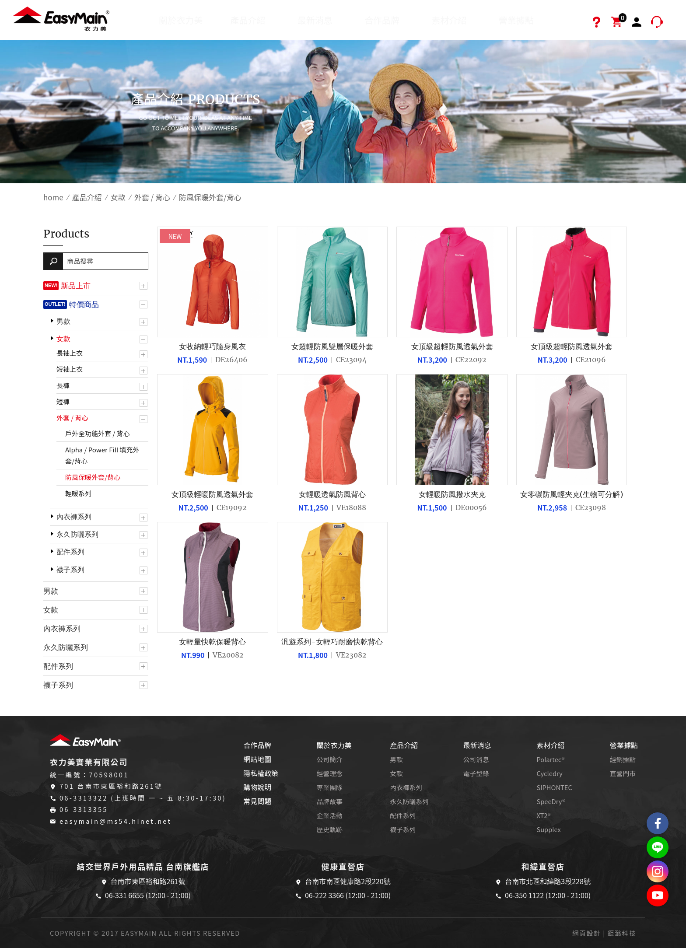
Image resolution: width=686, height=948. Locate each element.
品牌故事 (330, 801)
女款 (118, 197)
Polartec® (550, 759)
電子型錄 (476, 773)
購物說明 (257, 787)
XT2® (543, 815)
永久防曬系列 (77, 534)
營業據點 (516, 20)
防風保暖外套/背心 (92, 477)
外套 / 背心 (152, 197)
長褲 (63, 385)
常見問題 (257, 801)
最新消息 (315, 20)
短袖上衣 (69, 369)
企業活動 (330, 815)
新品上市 (76, 285)
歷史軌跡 (330, 829)
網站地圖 (257, 759)
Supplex (548, 829)
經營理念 (330, 773)
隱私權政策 (260, 773)
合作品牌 (381, 20)
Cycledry (549, 773)
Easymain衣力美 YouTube (657, 895)
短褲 (63, 401)
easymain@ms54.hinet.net (116, 821)
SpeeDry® (550, 801)
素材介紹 (448, 20)
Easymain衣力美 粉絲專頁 (657, 823)
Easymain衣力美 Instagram (657, 871)
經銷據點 (623, 759)
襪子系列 (70, 570)
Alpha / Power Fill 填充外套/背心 (102, 455)
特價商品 (84, 304)
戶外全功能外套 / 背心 (97, 433)
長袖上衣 (69, 352)
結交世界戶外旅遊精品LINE (657, 847)
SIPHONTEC (554, 787)
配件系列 (70, 552)
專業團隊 (330, 787)
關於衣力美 (181, 20)
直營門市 (623, 773)
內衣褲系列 (73, 517)
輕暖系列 (78, 493)
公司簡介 (330, 759)
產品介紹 (248, 20)
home (53, 197)
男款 (63, 321)
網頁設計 (586, 933)
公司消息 (476, 759)
